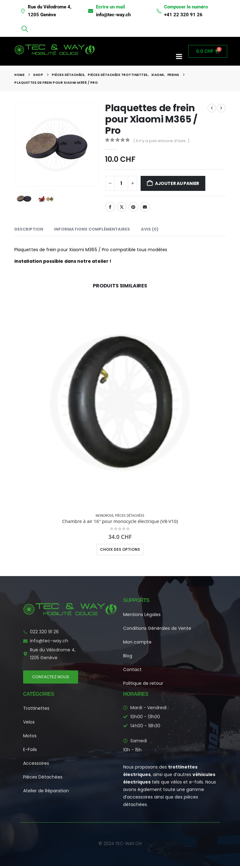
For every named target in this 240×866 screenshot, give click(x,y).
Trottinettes (36, 708)
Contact (132, 669)
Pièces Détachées (129, 515)
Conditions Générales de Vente (157, 628)
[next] (221, 108)
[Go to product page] (120, 402)
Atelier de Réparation (46, 791)
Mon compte (137, 642)
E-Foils (30, 749)
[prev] (212, 108)
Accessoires (36, 763)
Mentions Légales (142, 614)
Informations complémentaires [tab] (92, 229)
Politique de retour (143, 683)
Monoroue (104, 515)
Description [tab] (28, 229)
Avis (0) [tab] (149, 229)
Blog (127, 656)
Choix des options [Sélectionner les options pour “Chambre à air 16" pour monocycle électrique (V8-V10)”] (120, 549)
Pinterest (133, 207)
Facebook (110, 207)
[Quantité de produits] (121, 183)
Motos (30, 736)
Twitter (122, 207)
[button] (24, 29)
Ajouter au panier (177, 183)
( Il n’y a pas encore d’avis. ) (161, 141)
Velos (29, 722)
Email (145, 207)
